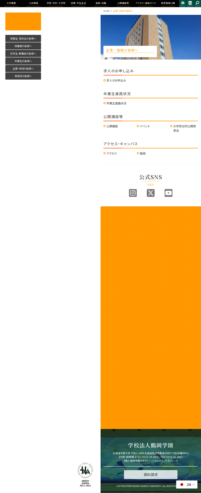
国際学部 (159, 221)
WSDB (158, 372)
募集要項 (134, 222)
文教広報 (108, 340)
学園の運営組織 (111, 255)
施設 (143, 153)
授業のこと (160, 368)
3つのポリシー (110, 240)
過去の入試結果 (137, 251)
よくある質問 (135, 288)
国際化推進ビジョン (111, 386)
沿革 (105, 251)
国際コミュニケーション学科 (165, 232)
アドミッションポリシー (137, 246)
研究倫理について (111, 404)
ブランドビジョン (137, 240)
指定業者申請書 (189, 283)
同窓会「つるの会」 (111, 358)
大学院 (158, 344)
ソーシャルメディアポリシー (161, 460)
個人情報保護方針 (135, 460)
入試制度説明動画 (137, 234)
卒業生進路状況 (116, 103)
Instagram (132, 192)
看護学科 (165, 245)
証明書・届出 (161, 395)
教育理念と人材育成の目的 (163, 350)
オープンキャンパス (137, 227)
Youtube (168, 192)
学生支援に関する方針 (111, 283)
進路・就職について (189, 223)
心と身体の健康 (163, 417)
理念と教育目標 (189, 305)
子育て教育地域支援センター (111, 312)
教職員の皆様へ (111, 348)
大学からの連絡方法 (163, 385)
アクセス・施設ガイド (189, 269)
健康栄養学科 (165, 276)
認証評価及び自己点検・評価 (111, 298)
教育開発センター (111, 305)
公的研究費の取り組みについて (111, 379)
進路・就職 (186, 214)
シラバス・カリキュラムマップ (163, 378)
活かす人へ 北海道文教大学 (23, 21)
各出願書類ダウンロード (137, 261)
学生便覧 (159, 391)
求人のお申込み (116, 80)
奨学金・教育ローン (137, 282)
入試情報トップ (136, 218)
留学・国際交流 (162, 421)
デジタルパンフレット (137, 275)
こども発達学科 (165, 281)
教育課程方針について (111, 276)
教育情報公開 (188, 293)
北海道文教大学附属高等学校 (111, 365)
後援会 (106, 352)
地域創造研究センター (111, 323)
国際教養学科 (165, 225)
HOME (106, 11)
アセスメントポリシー (111, 246)
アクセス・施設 (188, 327)
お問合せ (190, 3)
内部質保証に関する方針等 (111, 291)
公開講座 (112, 126)
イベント (145, 126)
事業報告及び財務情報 (111, 269)
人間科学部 (161, 272)
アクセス (182, 3)
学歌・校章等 (109, 259)
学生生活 (159, 399)
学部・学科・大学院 (163, 215)
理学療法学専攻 (166, 259)
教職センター (110, 317)
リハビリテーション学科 (165, 252)
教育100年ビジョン (111, 230)
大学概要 (108, 214)
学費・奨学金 (161, 413)
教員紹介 (108, 263)
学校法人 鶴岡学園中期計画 (189, 352)
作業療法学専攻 (166, 266)
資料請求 (134, 255)
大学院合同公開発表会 (189, 256)
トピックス (186, 218)
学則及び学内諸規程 (111, 330)
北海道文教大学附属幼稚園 (111, 372)
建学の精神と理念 (111, 223)
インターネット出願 (137, 268)
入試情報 (134, 214)
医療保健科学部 (163, 239)
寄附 (105, 399)
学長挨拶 (108, 218)
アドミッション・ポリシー (189, 333)
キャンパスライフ (163, 362)
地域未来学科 (165, 287)
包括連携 (108, 336)
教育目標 (108, 236)
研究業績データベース (111, 393)
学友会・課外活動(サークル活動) (163, 406)
